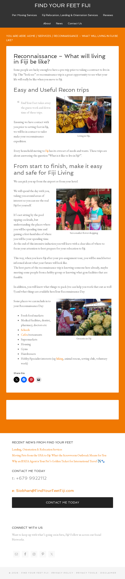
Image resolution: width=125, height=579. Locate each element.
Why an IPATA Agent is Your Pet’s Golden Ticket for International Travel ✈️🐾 (58, 461)
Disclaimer (108, 573)
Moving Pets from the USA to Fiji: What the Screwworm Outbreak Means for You (59, 455)
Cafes (24, 335)
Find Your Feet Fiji (62, 5)
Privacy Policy (62, 573)
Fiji (47, 151)
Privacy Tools (87, 573)
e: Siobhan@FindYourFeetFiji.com (43, 490)
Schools (25, 330)
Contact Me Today (62, 502)
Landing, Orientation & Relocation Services (37, 449)
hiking (59, 359)
